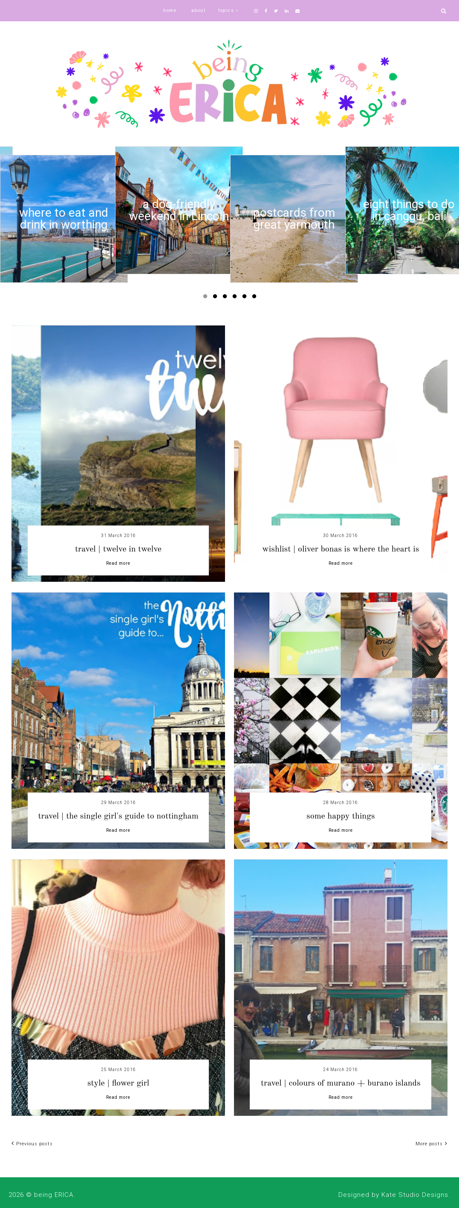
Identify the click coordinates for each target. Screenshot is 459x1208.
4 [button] (236, 298)
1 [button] (206, 298)
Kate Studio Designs (414, 1195)
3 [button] (226, 298)
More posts (431, 1144)
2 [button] (216, 298)
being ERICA (53, 1195)
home (169, 10)
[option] (64, 219)
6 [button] (255, 298)
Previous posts (32, 1144)
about (198, 10)
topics (226, 10)
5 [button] (246, 298)
